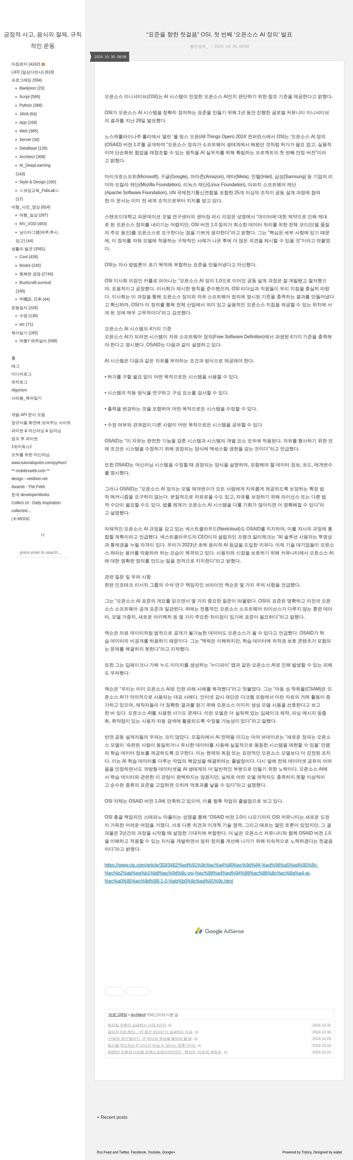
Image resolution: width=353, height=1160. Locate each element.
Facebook (138, 1152)
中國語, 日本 (34, 299)
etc (25, 324)
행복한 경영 (35, 274)
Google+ (168, 1152)
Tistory (307, 1152)
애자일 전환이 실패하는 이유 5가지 (137, 1025)
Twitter (124, 1152)
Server (28, 139)
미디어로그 (21, 374)
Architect (31, 156)
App (27, 122)
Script (29, 96)
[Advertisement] (219, 931)
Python (30, 105)
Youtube (154, 1152)
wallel (337, 1152)
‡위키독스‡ (21, 446)
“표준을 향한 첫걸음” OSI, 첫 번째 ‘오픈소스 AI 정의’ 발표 (219, 34)
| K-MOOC (20, 518)
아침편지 (28, 64)
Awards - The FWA (28, 486)
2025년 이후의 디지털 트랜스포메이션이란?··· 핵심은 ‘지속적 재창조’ (165, 1052)
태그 (15, 366)
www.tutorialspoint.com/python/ (39, 462)
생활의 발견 (28, 248)
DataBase (32, 148)
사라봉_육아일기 (26, 398)
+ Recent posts (112, 1117)
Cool (28, 256)
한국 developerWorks (30, 494)
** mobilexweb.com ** (30, 470)
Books (29, 265)
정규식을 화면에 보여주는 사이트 (41, 422)
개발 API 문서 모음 (28, 414)
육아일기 (24, 333)
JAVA (27, 114)
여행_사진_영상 (30, 207)
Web (28, 131)
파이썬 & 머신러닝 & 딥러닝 (36, 430)
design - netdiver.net (29, 478)
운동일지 (24, 307)
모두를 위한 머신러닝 (30, 454)
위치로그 (19, 382)
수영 (28, 315)
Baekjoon (31, 88)
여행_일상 (33, 215)
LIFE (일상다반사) (32, 72)
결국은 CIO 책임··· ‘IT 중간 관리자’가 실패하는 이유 (150, 1032)
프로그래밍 (26, 80)
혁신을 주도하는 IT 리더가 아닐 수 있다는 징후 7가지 (152, 1045)
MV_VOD (32, 223)
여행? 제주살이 (37, 341)
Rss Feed (104, 1152)
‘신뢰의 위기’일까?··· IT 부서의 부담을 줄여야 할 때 (150, 1038)
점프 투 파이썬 (24, 438)
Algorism (19, 390)
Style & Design (37, 182)
